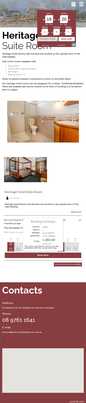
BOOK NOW (66, 39)
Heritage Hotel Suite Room (23, 192)
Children (56, 27)
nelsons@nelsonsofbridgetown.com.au (22, 332)
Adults (45, 27)
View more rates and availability (68, 264)
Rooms (68, 27)
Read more (76, 212)
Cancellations (61, 45)
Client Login (45, 45)
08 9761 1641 (18, 320)
